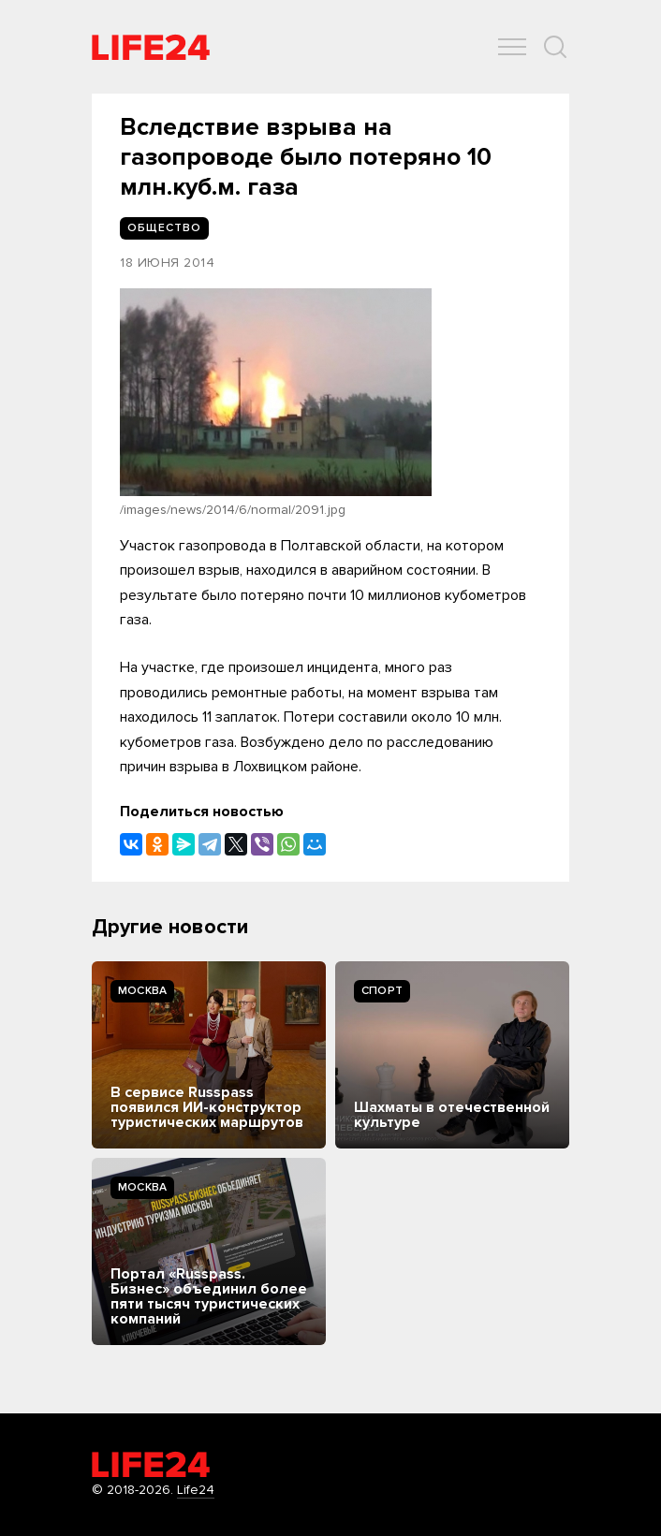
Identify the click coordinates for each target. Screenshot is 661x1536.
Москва (142, 991)
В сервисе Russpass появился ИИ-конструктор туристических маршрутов (206, 1107)
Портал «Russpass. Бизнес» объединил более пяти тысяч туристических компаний (208, 1296)
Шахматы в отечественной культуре (452, 1115)
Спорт (382, 991)
